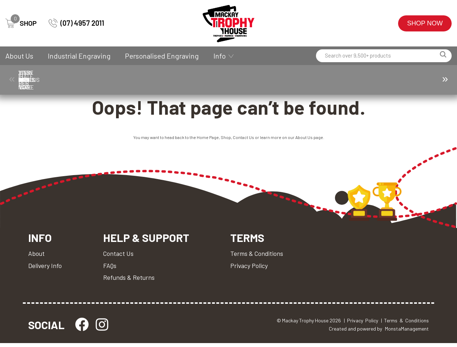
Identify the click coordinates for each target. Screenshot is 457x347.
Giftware (313, 79)
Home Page (208, 139)
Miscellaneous (384, 79)
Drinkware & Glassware (276, 79)
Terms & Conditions (259, 256)
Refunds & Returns (130, 280)
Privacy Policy (252, 268)
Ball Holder (66, 79)
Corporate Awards (180, 79)
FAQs (111, 268)
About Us (19, 55)
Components (102, 79)
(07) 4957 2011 (76, 23)
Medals (344, 79)
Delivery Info (45, 268)
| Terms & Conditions (405, 324)
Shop (226, 139)
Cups (213, 79)
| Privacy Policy (361, 324)
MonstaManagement (407, 332)
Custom (242, 79)
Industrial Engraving (79, 55)
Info (220, 55)
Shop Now (425, 23)
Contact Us (243, 139)
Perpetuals (430, 79)
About (36, 256)
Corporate (142, 79)
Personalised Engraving (162, 55)
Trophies (35, 79)
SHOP (21, 23)
